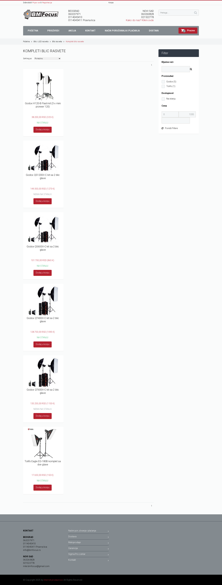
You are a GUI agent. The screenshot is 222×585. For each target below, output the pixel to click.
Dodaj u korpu (42, 129)
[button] (188, 31)
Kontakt (88, 560)
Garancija (88, 549)
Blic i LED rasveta (42, 41)
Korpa (111, 3)
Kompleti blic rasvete (75, 41)
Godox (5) (171, 81)
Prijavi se (36, 3)
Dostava (88, 537)
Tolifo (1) (170, 86)
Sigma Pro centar (88, 554)
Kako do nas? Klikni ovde (140, 20)
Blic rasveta (58, 41)
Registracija (47, 3)
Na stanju (171, 98)
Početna (27, 41)
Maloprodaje (88, 543)
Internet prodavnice (53, 580)
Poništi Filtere (170, 128)
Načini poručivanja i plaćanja (88, 531)
